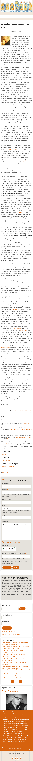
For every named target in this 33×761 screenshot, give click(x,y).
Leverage (18, 329)
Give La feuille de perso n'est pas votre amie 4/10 (6, 418)
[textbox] (16, 533)
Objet (3, 515)
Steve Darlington (6, 460)
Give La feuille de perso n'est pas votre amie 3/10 (5, 418)
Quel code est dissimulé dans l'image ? (13, 553)
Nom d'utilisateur (7, 615)
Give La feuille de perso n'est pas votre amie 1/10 (2, 418)
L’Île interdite (4, 163)
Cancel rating (1, 418)
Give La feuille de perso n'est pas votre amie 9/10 (12, 418)
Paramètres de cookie (15, 748)
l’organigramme (5, 347)
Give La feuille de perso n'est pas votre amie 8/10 (11, 418)
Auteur (4, 506)
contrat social (17, 443)
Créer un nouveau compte (9, 631)
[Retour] (5, 425)
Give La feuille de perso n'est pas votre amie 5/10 (7, 418)
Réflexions (5, 454)
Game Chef (23, 330)
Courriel (4, 490)
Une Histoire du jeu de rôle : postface (12, 678)
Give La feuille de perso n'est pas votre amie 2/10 (4, 418)
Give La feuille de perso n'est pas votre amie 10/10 (13, 418)
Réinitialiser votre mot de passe (11, 634)
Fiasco (13, 329)
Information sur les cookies (10, 743)
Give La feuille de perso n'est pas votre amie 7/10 (10, 418)
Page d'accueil (6, 499)
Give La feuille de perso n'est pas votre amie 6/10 (8, 418)
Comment (5, 521)
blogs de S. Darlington (8, 466)
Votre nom (5, 483)
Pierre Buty (5, 473)
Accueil (2, 19)
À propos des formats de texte (11, 542)
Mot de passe (5, 621)
